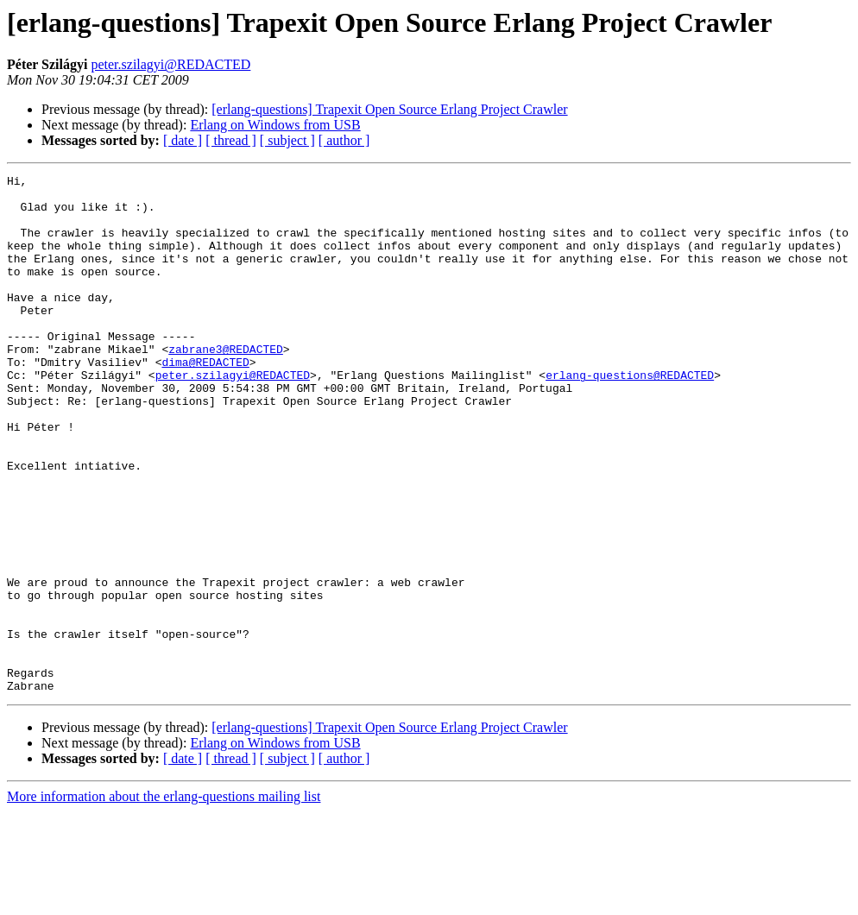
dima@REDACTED (205, 400)
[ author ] (344, 140)
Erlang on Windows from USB (275, 124)
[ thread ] (230, 140)
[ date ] (182, 140)
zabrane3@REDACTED (225, 385)
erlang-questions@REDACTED (630, 416)
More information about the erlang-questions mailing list (163, 900)
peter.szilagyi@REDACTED (170, 64)
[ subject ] (287, 140)
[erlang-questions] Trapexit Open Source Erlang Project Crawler (389, 109)
